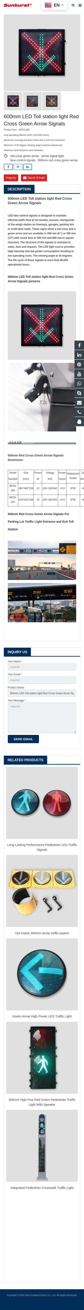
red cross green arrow (24, 156)
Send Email (34, 178)
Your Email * (15, 674)
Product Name (16, 687)
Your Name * (15, 661)
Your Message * (17, 700)
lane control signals (23, 160)
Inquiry (11, 178)
